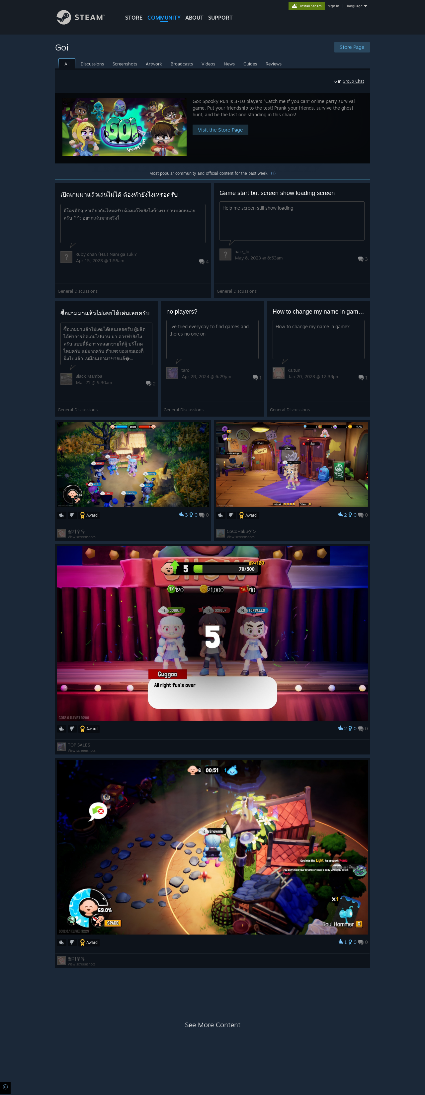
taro (185, 370)
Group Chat (353, 81)
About (194, 17)
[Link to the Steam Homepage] (85, 23)
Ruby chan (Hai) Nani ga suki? (106, 254)
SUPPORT (220, 17)
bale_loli (242, 251)
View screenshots (82, 537)
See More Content (212, 1025)
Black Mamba (88, 376)
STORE (134, 17)
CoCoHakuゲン (242, 531)
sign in (333, 6)
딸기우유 (76, 531)
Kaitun (294, 370)
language (355, 6)
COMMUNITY (164, 17)
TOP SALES (79, 744)
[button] (212, 128)
